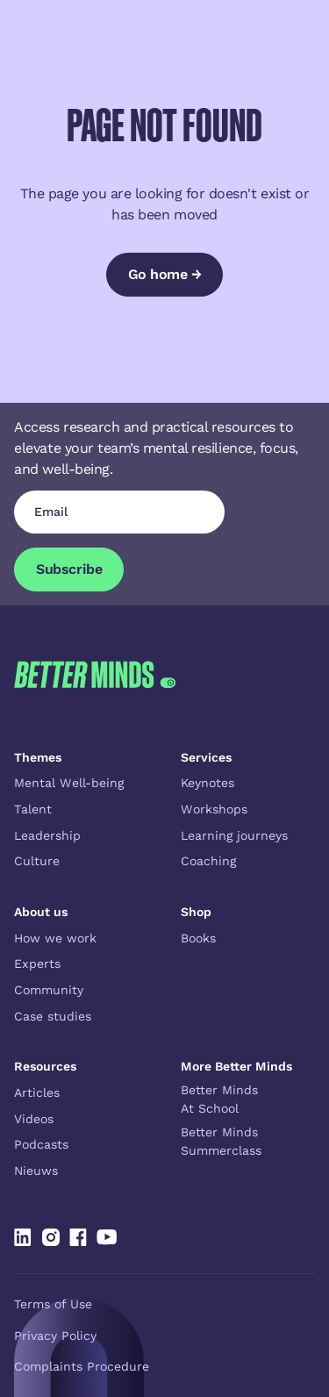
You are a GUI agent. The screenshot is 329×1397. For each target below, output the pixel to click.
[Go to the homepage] (94, 674)
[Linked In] (23, 1237)
